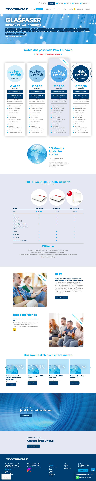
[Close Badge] (11, 474)
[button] (93, 469)
